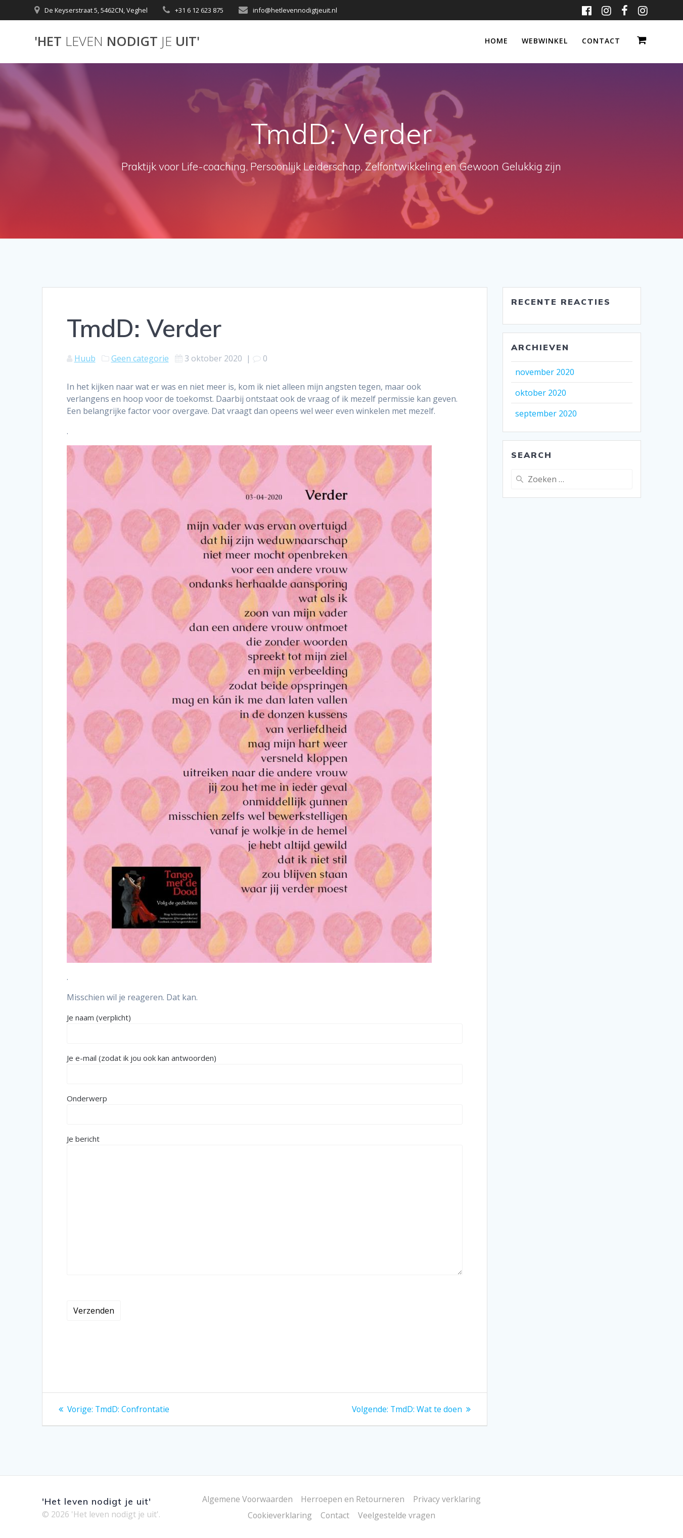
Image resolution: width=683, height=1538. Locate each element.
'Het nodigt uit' (117, 41)
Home (496, 40)
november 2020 (544, 372)
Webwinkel (545, 40)
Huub (85, 358)
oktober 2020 (540, 392)
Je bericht (265, 1204)
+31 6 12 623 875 (199, 10)
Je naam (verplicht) (265, 1028)
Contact (601, 40)
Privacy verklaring (448, 1499)
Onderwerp (265, 1109)
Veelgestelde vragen (397, 1515)
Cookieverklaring (279, 1515)
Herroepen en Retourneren (353, 1499)
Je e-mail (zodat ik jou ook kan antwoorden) (265, 1068)
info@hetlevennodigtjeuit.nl (295, 10)
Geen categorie (140, 358)
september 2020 (546, 413)
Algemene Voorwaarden (247, 1499)
